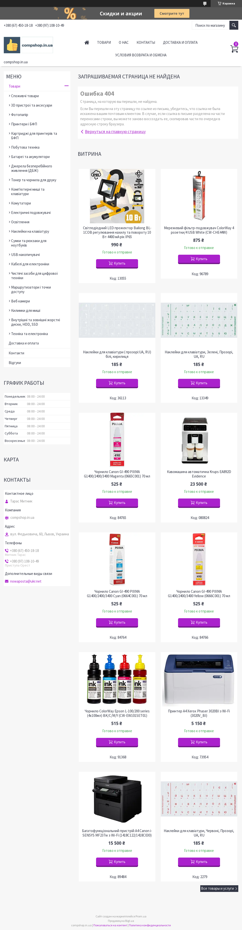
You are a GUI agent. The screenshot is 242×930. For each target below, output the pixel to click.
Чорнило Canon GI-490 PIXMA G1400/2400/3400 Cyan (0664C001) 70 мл (117, 593)
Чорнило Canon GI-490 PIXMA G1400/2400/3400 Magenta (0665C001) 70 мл (117, 474)
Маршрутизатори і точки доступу (31, 289)
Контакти (16, 353)
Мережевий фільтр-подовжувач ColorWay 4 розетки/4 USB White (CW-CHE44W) (199, 230)
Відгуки (15, 362)
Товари (104, 42)
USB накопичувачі (25, 254)
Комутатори (21, 203)
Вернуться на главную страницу (115, 131)
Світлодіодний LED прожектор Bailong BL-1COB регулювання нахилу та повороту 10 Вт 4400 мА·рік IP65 (117, 232)
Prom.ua (141, 916)
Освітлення (20, 222)
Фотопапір (19, 114)
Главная (87, 42)
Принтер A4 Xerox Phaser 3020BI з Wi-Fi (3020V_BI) (199, 713)
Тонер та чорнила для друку (33, 180)
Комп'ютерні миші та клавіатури (27, 191)
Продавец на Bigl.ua (121, 921)
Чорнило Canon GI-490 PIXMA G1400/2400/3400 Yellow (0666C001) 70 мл (199, 593)
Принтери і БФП (24, 124)
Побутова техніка (25, 147)
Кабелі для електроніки (30, 264)
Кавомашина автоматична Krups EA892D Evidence (199, 474)
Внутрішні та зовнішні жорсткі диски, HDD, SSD (35, 322)
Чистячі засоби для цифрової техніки (34, 275)
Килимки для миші (25, 310)
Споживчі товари (25, 95)
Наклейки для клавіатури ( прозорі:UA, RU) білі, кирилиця (117, 354)
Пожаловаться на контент (110, 925)
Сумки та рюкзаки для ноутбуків (28, 243)
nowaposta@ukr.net (25, 581)
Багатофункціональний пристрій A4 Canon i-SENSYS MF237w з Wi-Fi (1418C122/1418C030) (117, 833)
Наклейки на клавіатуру (30, 231)
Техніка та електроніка (29, 333)
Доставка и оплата (180, 42)
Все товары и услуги (217, 888)
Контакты (146, 42)
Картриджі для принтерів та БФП (34, 135)
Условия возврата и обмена (140, 55)
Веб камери (20, 301)
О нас (124, 42)
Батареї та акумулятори (30, 156)
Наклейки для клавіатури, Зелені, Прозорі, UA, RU (199, 354)
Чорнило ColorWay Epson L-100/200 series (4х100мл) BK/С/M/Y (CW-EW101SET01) (117, 713)
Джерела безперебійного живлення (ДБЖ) (31, 168)
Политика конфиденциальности (150, 925)
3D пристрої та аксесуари (31, 105)
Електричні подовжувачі (31, 212)
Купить (119, 263)
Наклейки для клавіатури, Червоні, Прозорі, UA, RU (199, 833)
